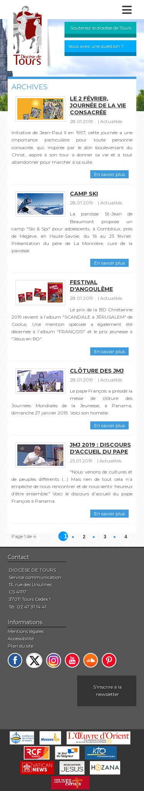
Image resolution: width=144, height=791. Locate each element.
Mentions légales (26, 631)
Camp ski (84, 193)
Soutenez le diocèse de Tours (100, 28)
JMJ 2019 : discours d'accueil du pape (100, 448)
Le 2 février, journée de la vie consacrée (98, 105)
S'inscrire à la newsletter (107, 690)
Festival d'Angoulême (91, 286)
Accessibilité (21, 638)
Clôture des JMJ (97, 370)
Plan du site (20, 646)
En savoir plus (109, 174)
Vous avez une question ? (96, 46)
